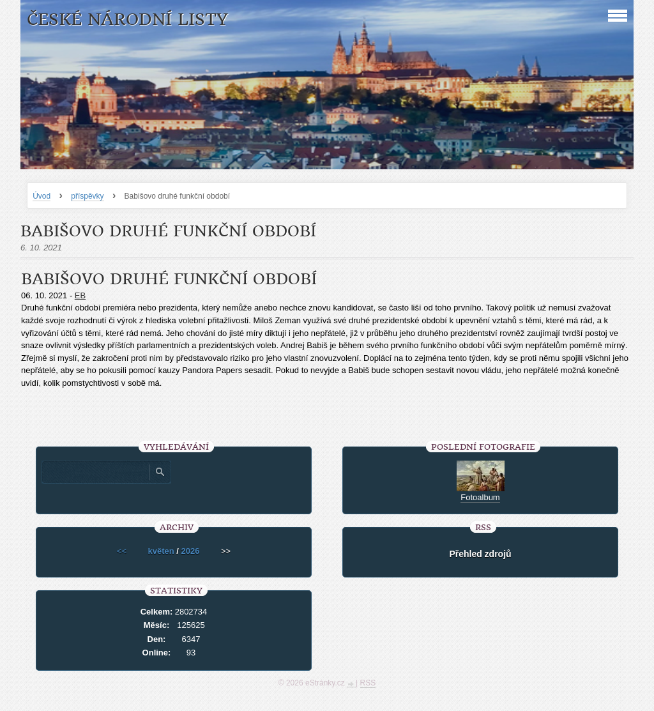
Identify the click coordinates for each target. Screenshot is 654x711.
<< (121, 551)
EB (80, 295)
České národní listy (127, 19)
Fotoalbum (479, 497)
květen (161, 551)
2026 (190, 551)
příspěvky (87, 196)
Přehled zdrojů (480, 554)
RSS (368, 682)
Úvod (41, 196)
